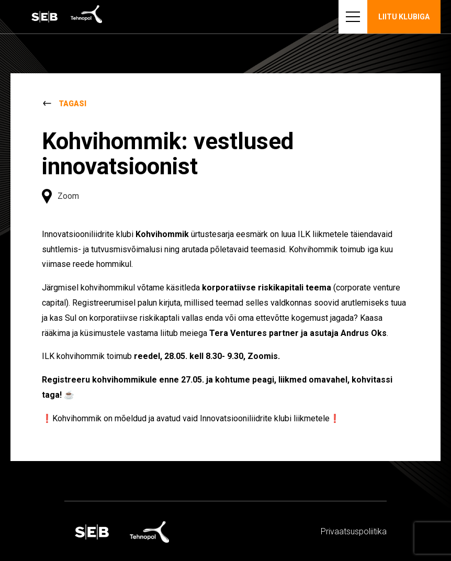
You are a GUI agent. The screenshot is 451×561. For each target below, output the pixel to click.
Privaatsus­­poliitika (354, 531)
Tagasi (72, 103)
